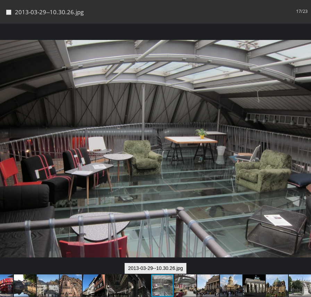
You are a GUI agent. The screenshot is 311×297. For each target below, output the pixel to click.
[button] (304, 41)
